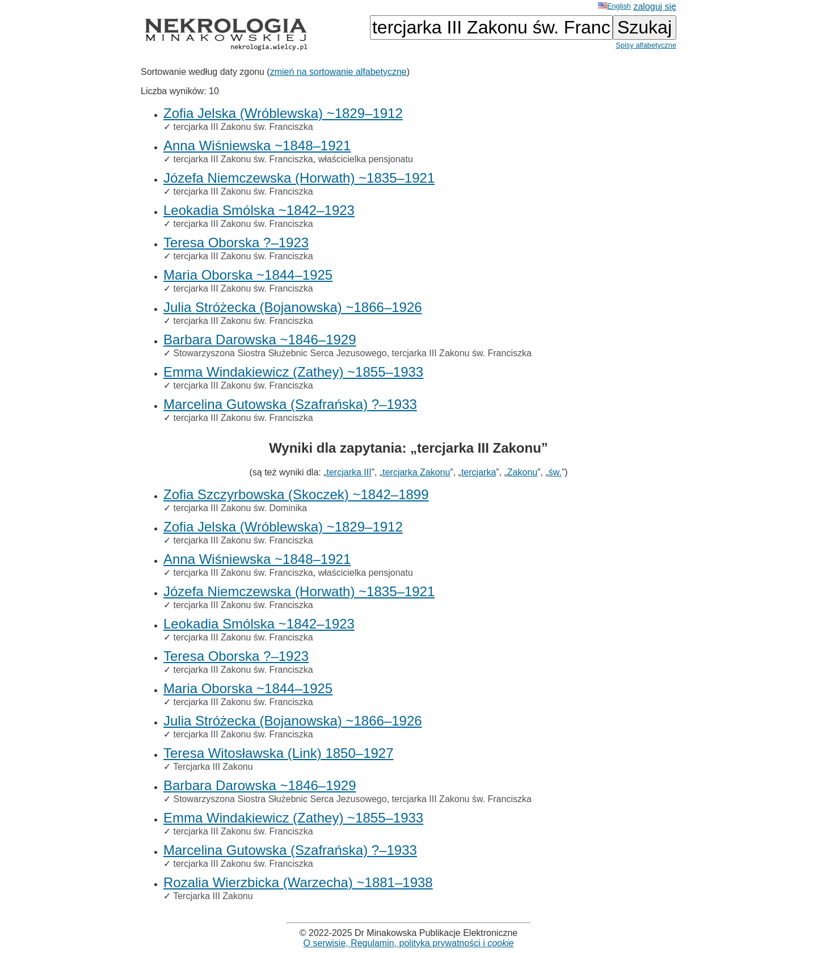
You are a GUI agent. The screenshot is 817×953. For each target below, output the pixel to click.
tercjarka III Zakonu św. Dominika (240, 508)
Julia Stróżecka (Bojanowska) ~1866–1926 (292, 307)
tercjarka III (349, 472)
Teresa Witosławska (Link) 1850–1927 (278, 753)
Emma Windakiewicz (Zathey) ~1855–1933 (293, 371)
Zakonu (522, 472)
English (614, 6)
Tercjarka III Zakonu (213, 766)
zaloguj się (654, 6)
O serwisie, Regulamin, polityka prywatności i (409, 943)
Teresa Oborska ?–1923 (236, 242)
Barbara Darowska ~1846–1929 (259, 339)
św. (555, 472)
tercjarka (478, 472)
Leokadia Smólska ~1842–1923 (259, 210)
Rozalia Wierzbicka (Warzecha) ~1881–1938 (298, 882)
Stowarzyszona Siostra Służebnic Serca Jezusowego (279, 353)
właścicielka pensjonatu (365, 159)
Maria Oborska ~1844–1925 (247, 274)
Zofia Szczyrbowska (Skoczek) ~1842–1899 (296, 494)
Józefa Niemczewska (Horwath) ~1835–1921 (299, 177)
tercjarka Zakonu (416, 472)
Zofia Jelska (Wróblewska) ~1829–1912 (283, 113)
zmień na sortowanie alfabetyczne (338, 72)
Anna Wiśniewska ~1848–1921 (257, 145)
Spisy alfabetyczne (646, 45)
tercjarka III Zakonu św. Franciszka (243, 127)
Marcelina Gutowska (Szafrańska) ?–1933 (290, 404)
